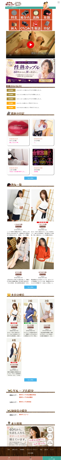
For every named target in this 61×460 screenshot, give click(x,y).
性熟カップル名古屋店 (26, 403)
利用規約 (22, 455)
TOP (9, 455)
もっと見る (30, 386)
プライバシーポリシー (32, 455)
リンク (51, 455)
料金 (41, 455)
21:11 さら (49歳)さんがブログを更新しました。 (29, 94)
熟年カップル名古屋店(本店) (27, 401)
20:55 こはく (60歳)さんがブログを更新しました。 (29, 99)
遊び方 (46, 455)
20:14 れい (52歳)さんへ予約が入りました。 (28, 103)
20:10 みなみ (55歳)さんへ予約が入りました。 (28, 107)
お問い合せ (15, 455)
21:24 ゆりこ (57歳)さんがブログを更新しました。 (29, 90)
